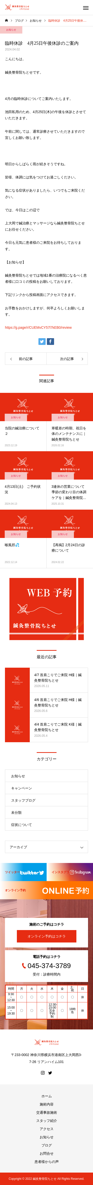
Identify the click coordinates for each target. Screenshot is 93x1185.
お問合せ (47, 1153)
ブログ (46, 1145)
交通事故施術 (46, 1112)
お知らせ (11, 29)
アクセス (47, 1129)
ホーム (46, 1096)
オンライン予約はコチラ (47, 936)
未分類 (16, 813)
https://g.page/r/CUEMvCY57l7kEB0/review (38, 327)
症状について (21, 825)
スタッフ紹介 (46, 1121)
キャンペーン (21, 788)
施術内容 (47, 1104)
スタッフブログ (23, 800)
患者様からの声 (46, 1162)
